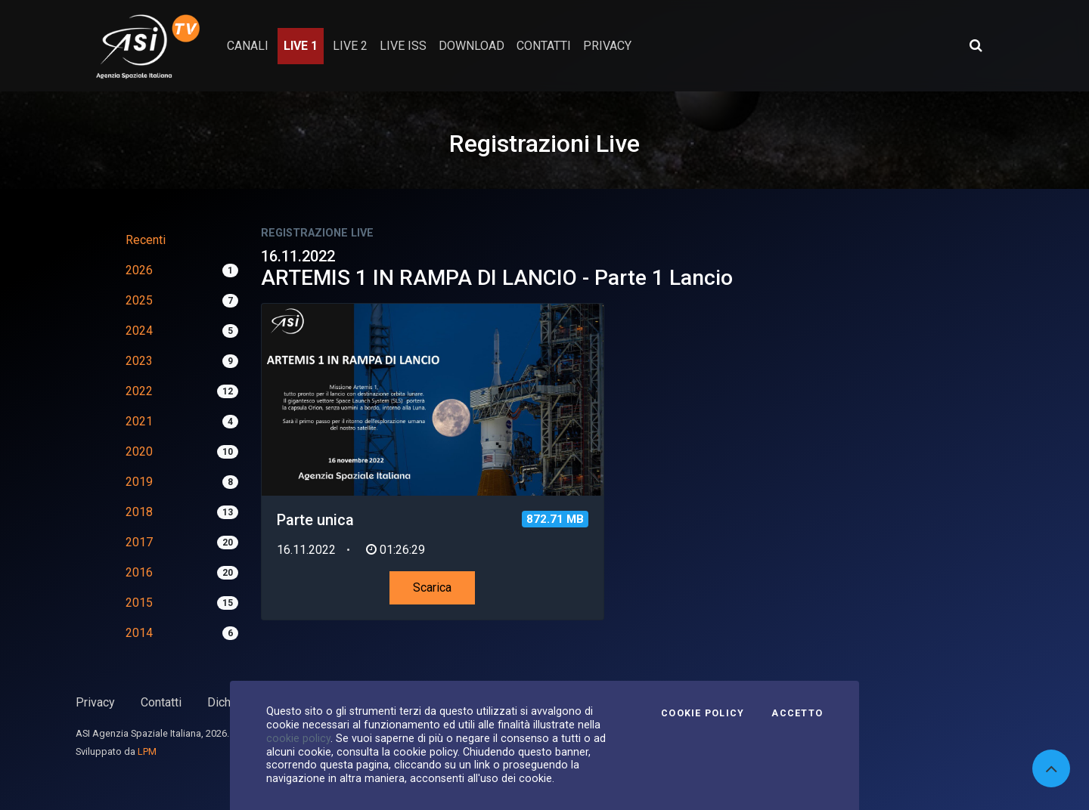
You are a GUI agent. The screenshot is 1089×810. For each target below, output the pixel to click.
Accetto (797, 713)
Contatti (161, 702)
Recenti (146, 240)
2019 (139, 482)
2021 (139, 421)
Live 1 (301, 46)
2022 (139, 391)
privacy (607, 46)
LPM (147, 751)
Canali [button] (247, 46)
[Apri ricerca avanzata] (975, 45)
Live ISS (403, 46)
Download (471, 46)
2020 (139, 451)
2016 (139, 572)
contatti (544, 46)
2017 (139, 542)
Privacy (95, 702)
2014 (139, 633)
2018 (139, 512)
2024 (139, 330)
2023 (139, 361)
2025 (139, 300)
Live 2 (350, 46)
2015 (139, 602)
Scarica (432, 587)
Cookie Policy (702, 713)
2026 (139, 270)
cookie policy (298, 738)
